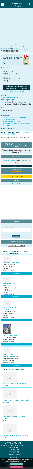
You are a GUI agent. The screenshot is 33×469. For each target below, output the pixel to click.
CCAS (14, 447)
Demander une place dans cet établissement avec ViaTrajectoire (16, 87)
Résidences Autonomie (14, 454)
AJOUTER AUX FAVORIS (16, 176)
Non (7, 139)
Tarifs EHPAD (7, 125)
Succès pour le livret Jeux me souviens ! (16, 400)
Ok (16, 464)
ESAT (11, 449)
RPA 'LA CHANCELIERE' (10, 335)
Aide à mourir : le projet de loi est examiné (16, 435)
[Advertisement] (16, 26)
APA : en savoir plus (9, 119)
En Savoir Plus (16, 466)
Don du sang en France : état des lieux (15, 383)
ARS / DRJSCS (16, 183)
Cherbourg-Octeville (9, 161)
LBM (17, 449)
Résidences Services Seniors (14, 453)
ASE (10, 447)
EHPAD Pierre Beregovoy (11, 262)
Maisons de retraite (14, 451)
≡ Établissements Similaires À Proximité (16, 45)
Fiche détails (16, 273)
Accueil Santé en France (8, 47)
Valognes (25, 161)
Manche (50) (21, 47)
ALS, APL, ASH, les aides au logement (14, 117)
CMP (17, 447)
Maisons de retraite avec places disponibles (16, 123)
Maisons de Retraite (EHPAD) (12, 97)
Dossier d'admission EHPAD (11, 121)
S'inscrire (16, 236)
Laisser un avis (16, 169)
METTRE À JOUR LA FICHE (16, 166)
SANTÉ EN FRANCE (12, 443)
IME (14, 449)
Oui (3, 139)
